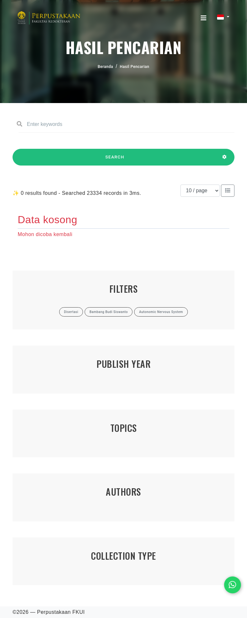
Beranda (105, 66)
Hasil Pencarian (135, 66)
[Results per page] (200, 191)
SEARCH (115, 160)
